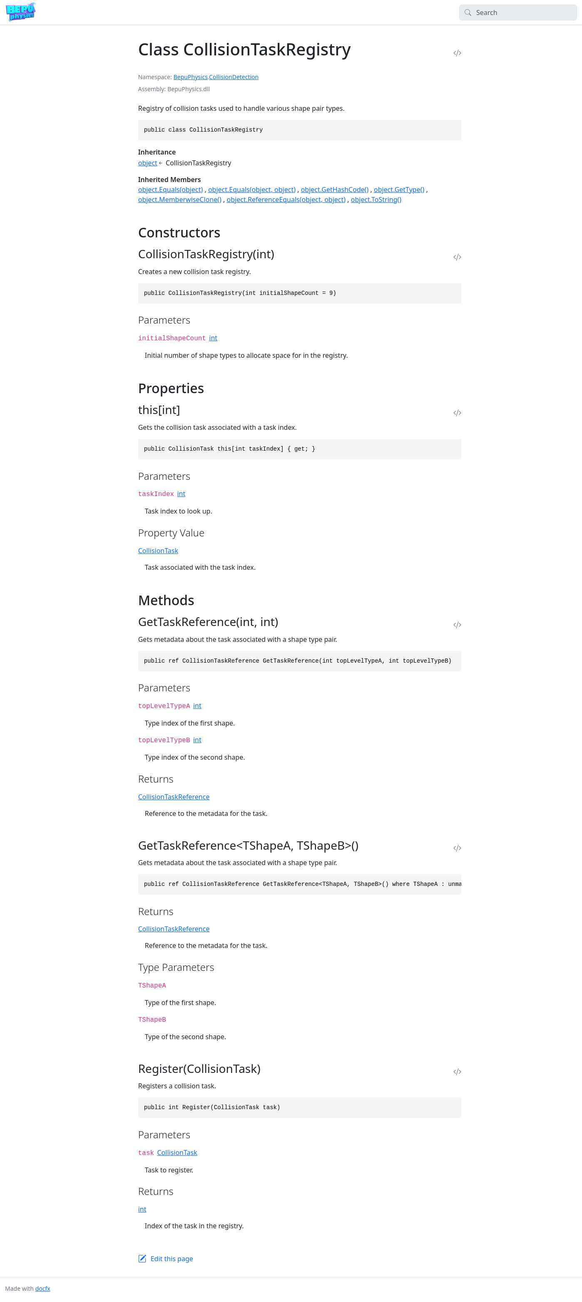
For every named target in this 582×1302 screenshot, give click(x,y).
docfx (42, 1288)
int (213, 337)
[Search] (518, 12)
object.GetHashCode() (335, 189)
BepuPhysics (191, 77)
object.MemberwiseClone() (179, 199)
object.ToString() (376, 199)
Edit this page (172, 1258)
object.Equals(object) (170, 189)
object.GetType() (399, 189)
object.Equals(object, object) (252, 189)
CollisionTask (158, 550)
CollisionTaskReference (174, 796)
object (147, 162)
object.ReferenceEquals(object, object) (286, 199)
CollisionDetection (234, 77)
